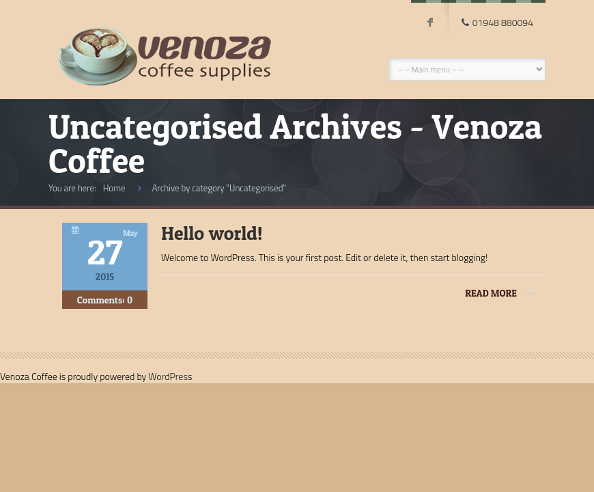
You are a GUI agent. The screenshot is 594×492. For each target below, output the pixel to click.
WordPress (170, 376)
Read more (500, 293)
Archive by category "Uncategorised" (219, 188)
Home (114, 188)
